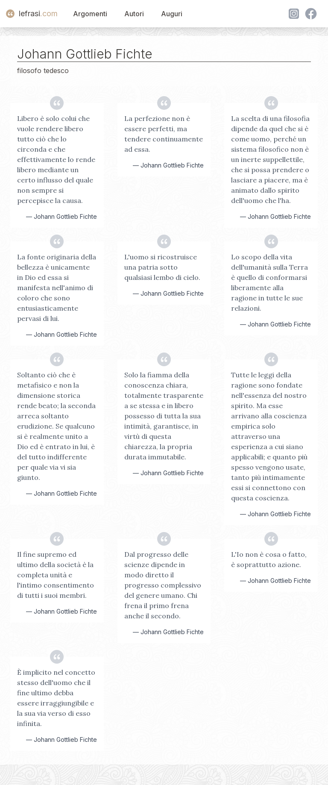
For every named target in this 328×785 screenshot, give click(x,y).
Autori (134, 13)
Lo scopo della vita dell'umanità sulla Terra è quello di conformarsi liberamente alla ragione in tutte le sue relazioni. (269, 282)
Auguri (171, 13)
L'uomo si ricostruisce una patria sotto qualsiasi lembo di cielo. (162, 267)
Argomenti (90, 13)
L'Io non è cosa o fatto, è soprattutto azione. (269, 559)
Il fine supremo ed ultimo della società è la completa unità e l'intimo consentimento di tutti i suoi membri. (55, 575)
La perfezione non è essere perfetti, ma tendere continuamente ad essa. (163, 133)
